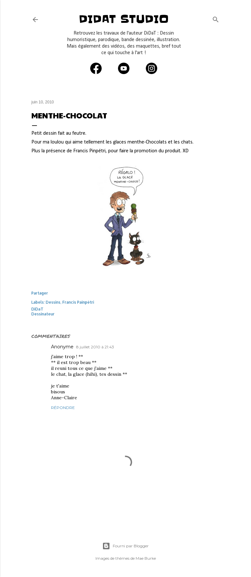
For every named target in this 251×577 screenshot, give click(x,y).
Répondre (63, 407)
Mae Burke (146, 558)
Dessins (53, 302)
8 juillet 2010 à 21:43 (95, 346)
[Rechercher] (216, 18)
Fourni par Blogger (125, 546)
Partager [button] (39, 293)
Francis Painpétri (78, 302)
